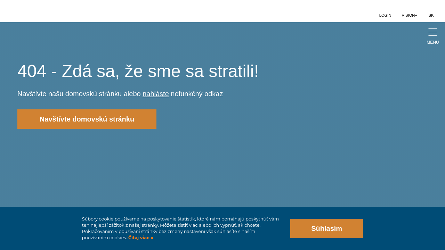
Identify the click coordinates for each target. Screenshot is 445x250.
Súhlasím (326, 228)
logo (31, 11)
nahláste (156, 94)
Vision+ (409, 15)
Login (385, 15)
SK (431, 15)
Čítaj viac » (140, 237)
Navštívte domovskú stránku (87, 119)
